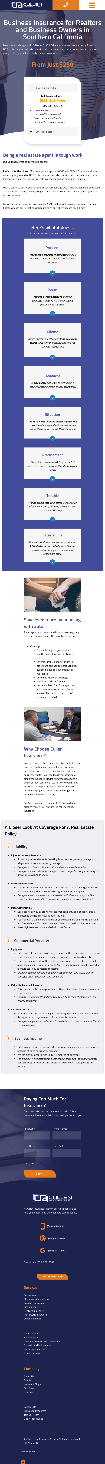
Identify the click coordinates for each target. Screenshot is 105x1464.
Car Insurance (31, 1292)
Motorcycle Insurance (35, 1311)
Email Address (60, 1144)
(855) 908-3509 (45, 1259)
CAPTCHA (29, 1160)
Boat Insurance (32, 1334)
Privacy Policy (28, 1448)
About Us (29, 1373)
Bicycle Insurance (33, 1350)
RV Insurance (31, 1330)
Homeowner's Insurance (37, 1296)
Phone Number (60, 1128)
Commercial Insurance (35, 1300)
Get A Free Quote (33, 1415)
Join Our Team (31, 1411)
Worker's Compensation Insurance (42, 1338)
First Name (30, 1128)
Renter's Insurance (34, 1307)
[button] (52, 88)
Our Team (29, 1385)
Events (28, 1377)
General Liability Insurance (37, 1342)
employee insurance (34, 779)
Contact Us (30, 1404)
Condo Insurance (32, 1315)
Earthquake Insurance (35, 1346)
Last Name (29, 1144)
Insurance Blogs (32, 1381)
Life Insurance (31, 1304)
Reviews (28, 1389)
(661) (64, 803)
